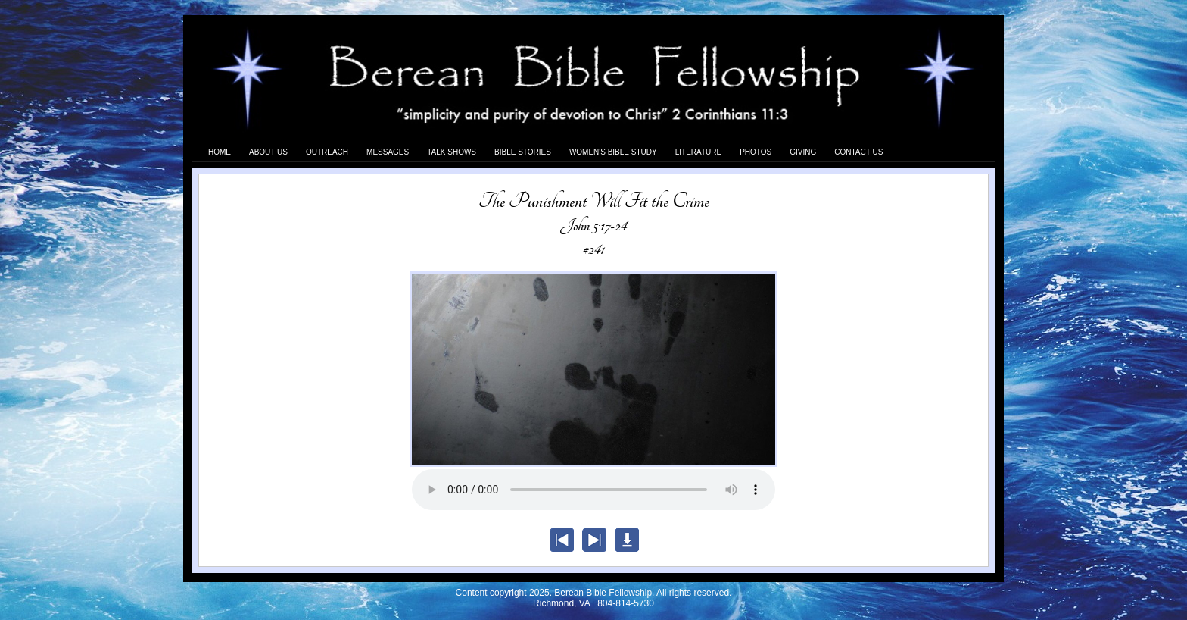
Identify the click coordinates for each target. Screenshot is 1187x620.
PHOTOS (755, 152)
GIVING (803, 152)
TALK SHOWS (451, 152)
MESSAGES (387, 152)
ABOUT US (268, 152)
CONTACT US (858, 152)
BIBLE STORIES (522, 152)
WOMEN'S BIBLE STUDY (613, 152)
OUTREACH (327, 152)
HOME (219, 152)
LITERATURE (698, 152)
